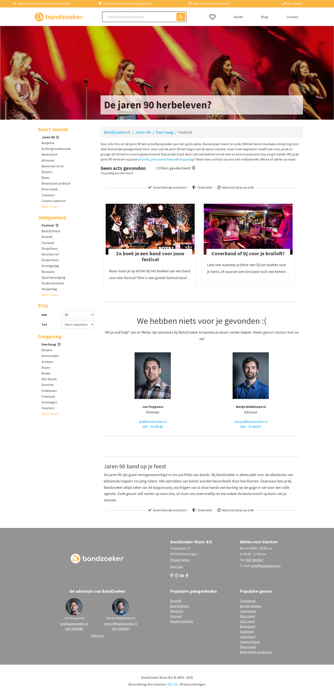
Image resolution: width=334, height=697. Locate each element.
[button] (50, 206)
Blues (46, 177)
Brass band (50, 189)
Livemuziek (248, 611)
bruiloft (143, 159)
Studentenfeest (53, 283)
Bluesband (247, 626)
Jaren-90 (143, 132)
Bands (238, 17)
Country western (54, 201)
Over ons (176, 566)
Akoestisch (50, 154)
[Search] (144, 16)
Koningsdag (50, 266)
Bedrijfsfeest (51, 231)
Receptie (48, 272)
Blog (264, 17)
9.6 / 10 (172, 684)
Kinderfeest (50, 260)
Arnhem (47, 362)
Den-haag (164, 132)
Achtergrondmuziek (56, 148)
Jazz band (247, 621)
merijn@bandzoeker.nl (250, 421)
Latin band (247, 636)
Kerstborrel (50, 254)
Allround (48, 160)
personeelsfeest (162, 159)
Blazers (47, 172)
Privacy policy (180, 560)
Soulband (246, 631)
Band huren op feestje (256, 652)
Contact (292, 17)
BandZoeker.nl (117, 132)
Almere (47, 350)
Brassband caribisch (56, 183)
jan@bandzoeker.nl (153, 421)
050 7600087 (121, 629)
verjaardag (186, 159)
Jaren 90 (50, 137)
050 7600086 (74, 629)
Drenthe (48, 385)
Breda (46, 373)
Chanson (48, 195)
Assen (46, 367)
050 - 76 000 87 (250, 427)
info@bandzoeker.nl (266, 566)
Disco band (248, 647)
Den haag (51, 344)
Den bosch (49, 379)
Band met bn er (53, 166)
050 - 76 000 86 (152, 427)
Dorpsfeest (50, 248)
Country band (249, 642)
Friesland (48, 396)
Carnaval (48, 243)
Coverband (247, 601)
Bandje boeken (250, 606)
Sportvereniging (53, 277)
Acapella (48, 143)
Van (44, 315)
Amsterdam (50, 356)
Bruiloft (47, 237)
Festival (50, 225)
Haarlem (48, 408)
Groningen (49, 402)
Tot (44, 324)
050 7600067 (292, 4)
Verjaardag (49, 289)
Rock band (247, 616)
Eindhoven (49, 391)
